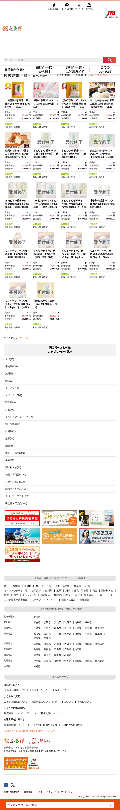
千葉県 (78, 628)
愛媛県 (57, 655)
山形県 (78, 622)
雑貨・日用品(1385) (15, 474)
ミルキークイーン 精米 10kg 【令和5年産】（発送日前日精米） (45, 254)
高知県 (67, 655)
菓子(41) (9, 438)
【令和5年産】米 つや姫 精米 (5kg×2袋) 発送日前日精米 (102, 203)
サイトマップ (67, 792)
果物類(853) (11, 366)
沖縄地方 (8, 666)
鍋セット (104, 595)
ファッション (29, 595)
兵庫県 (78, 643)
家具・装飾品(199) (15, 453)
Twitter (13, 785)
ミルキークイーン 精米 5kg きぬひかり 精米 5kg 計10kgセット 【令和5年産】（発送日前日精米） (74, 257)
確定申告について (13, 713)
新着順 (79, 75)
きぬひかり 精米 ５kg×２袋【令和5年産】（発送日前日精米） (74, 153)
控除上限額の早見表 (46, 725)
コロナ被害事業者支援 (15, 599)
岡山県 (57, 649)
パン (27, 337)
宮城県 (57, 622)
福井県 (67, 634)
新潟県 (37, 634)
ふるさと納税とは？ (14, 690)
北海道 (37, 616)
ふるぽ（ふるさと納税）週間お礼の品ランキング (29, 731)
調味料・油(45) (13, 467)
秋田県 (67, 622)
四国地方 (8, 654)
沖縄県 (37, 666)
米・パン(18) (12, 388)
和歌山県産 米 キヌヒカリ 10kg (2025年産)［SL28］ (45, 103)
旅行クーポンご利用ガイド (75, 69)
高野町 (17, 127)
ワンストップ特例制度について (43, 713)
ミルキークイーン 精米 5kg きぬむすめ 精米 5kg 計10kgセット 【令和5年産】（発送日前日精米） (101, 257)
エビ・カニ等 (63, 586)
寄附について (84, 701)
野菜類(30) (10, 402)
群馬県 (57, 628)
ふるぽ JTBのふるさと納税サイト (12, 25)
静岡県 (37, 638)
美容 (95, 590)
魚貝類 (27, 586)
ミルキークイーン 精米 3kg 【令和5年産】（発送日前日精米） (16, 254)
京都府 (57, 643)
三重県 (37, 643)
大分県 (78, 660)
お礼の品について (41, 701)
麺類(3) (9, 445)
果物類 (16, 586)
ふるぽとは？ (59, 690)
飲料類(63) (10, 431)
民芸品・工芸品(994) (16, 503)
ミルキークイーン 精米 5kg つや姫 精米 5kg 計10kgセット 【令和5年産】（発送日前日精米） (18, 307)
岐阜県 (98, 634)
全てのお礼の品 (105, 69)
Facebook (6, 785)
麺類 (67, 590)
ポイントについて (64, 701)
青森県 (37, 622)
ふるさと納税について (15, 701)
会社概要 (28, 792)
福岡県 (37, 660)
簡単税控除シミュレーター (18, 725)
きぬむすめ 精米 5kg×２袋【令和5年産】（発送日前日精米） (45, 153)
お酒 (87, 586)
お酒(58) (9, 409)
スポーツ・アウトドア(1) (18, 496)
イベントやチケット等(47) (19, 417)
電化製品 (84, 599)
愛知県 (47, 638)
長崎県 (57, 660)
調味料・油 (107, 590)
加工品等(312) (12, 424)
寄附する (89, 6)
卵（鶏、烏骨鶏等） (85, 595)
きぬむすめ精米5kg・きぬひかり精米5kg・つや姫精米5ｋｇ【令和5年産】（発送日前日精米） (74, 207)
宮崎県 (88, 660)
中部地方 (8, 633)
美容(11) (9, 460)
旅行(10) (9, 359)
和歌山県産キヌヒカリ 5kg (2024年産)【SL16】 (45, 304)
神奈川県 (99, 628)
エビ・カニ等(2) (13, 395)
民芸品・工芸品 (67, 599)
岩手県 (47, 622)
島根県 (47, 649)
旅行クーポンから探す (45, 69)
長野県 (88, 634)
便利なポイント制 (38, 690)
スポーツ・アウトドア (43, 599)
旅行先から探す (14, 69)
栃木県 (47, 628)
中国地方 (8, 649)
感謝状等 (45, 595)
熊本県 (67, 660)
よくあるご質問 (67, 6)
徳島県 (37, 655)
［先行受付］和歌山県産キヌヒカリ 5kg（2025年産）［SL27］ (17, 103)
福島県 (88, 622)
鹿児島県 (99, 660)
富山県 (47, 634)
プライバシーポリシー (46, 792)
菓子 (58, 590)
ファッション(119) (15, 481)
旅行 (6, 586)
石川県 (57, 634)
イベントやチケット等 (15, 590)
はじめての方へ (54, 6)
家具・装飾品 (81, 590)
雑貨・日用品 (11, 595)
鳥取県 (37, 649)
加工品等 (36, 590)
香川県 (47, 655)
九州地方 (8, 660)
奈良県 (88, 643)
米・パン (46, 586)
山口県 (78, 649)
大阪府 (67, 643)
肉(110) (9, 380)
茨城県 (37, 628)
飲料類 (48, 590)
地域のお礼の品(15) (15, 489)
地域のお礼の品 (62, 595)
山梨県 (78, 634)
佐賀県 (47, 660)
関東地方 (8, 628)
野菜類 (77, 586)
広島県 (67, 649)
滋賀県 (47, 643)
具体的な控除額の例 (72, 725)
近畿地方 (9, 124)
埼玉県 (67, 628)
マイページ (80, 6)
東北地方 (8, 622)
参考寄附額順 (64, 75)
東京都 (88, 628)
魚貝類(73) (10, 373)
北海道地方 (9, 616)
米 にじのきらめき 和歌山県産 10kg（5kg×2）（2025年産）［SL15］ (102, 103)
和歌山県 (9, 127)
